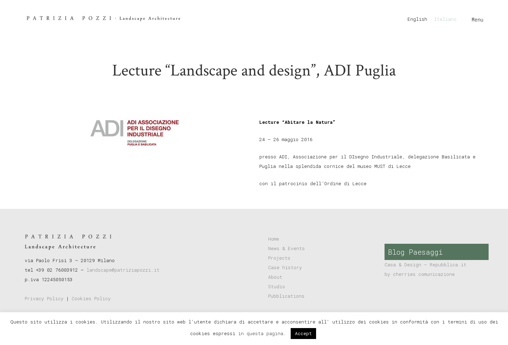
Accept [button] (303, 333)
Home (273, 239)
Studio (276, 286)
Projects (279, 258)
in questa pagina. (263, 333)
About (275, 277)
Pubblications (286, 296)
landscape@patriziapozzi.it (122, 270)
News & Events (286, 248)
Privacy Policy (44, 298)
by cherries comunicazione (420, 274)
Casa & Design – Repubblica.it (425, 264)
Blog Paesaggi (415, 251)
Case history (285, 267)
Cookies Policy (91, 298)
